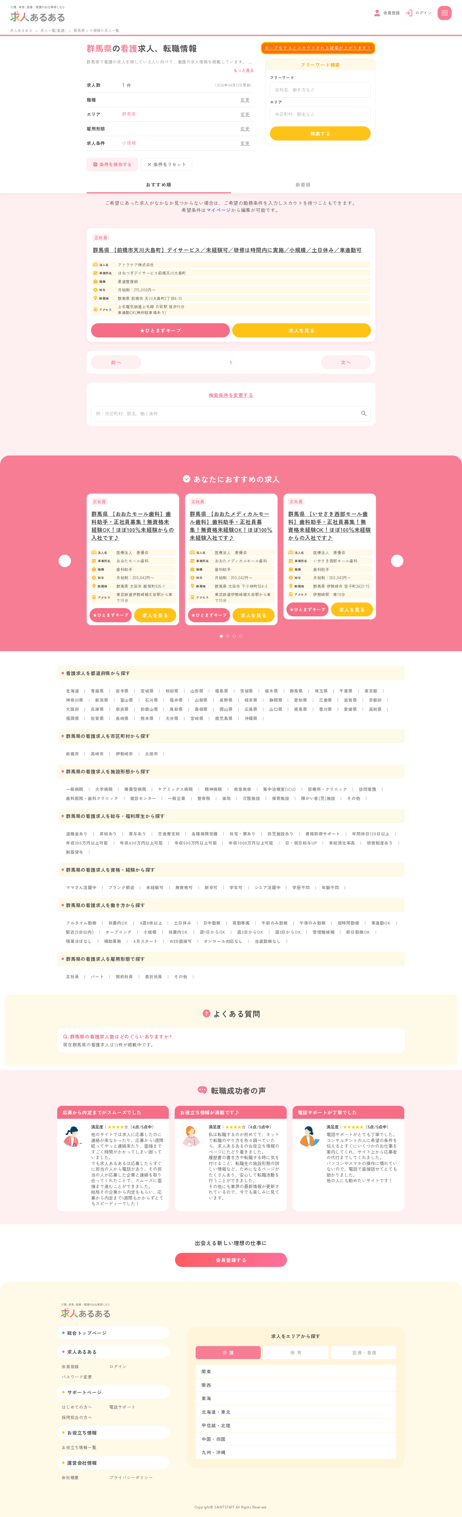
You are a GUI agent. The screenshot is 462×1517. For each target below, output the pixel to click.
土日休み (182, 925)
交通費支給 (169, 837)
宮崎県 (196, 723)
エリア (276, 102)
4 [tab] (240, 641)
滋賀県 (350, 705)
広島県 (251, 714)
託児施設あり (281, 837)
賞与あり (137, 837)
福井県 (176, 705)
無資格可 (184, 890)
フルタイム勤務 (81, 925)
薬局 (226, 802)
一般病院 (74, 793)
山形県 (196, 696)
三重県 (325, 705)
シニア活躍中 (268, 890)
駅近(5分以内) (80, 934)
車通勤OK (381, 925)
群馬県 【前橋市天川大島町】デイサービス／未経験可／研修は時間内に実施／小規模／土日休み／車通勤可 (227, 250)
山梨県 (201, 705)
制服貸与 (74, 855)
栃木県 (271, 696)
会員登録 (70, 1362)
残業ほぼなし (79, 943)
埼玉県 (321, 696)
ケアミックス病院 (175, 793)
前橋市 (72, 758)
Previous (65, 566)
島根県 (201, 714)
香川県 (325, 714)
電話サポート (122, 1402)
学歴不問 (301, 890)
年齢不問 (330, 890)
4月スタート (145, 943)
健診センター (143, 802)
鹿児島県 (223, 723)
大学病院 (104, 793)
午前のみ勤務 (275, 925)
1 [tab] (221, 641)
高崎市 (97, 758)
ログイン (118, 1362)
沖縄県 (251, 723)
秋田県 (172, 696)
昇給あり (108, 837)
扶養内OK (118, 925)
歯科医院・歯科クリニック (92, 802)
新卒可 (211, 890)
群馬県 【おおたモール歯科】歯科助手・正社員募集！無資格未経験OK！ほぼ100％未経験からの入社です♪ (132, 531)
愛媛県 (350, 714)
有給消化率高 (342, 846)
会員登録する (231, 1255)
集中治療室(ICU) (279, 793)
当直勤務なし (268, 943)
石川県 (151, 705)
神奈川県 (74, 705)
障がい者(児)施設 (318, 802)
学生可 (236, 890)
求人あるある (21, 30)
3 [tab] (234, 641)
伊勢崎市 (124, 758)
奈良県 (122, 714)
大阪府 (72, 714)
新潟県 (101, 705)
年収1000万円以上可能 (251, 846)
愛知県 (300, 705)
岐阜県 (251, 705)
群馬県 (296, 696)
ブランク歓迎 (121, 890)
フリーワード (282, 77)
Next (397, 566)
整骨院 (203, 802)
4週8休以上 (151, 925)
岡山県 (226, 714)
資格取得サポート (323, 837)
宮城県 (147, 696)
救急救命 (242, 793)
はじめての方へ (77, 1402)
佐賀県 (97, 723)
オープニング (118, 934)
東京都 (370, 696)
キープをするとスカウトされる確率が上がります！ (318, 48)
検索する (320, 133)
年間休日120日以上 (371, 837)
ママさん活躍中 (81, 890)
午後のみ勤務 (313, 925)
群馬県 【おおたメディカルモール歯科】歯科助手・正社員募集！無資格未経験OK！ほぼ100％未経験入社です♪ (231, 531)
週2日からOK (250, 934)
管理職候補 (323, 934)
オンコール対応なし (223, 943)
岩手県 (122, 696)
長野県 (226, 705)
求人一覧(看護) (53, 30)
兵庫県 (97, 714)
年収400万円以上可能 (141, 846)
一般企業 (176, 802)
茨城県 (246, 696)
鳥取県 (176, 714)
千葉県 (345, 696)
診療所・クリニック (327, 793)
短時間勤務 (348, 925)
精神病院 (213, 793)
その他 (353, 802)
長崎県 (122, 723)
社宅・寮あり (243, 837)
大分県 (172, 723)
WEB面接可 (181, 943)
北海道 (72, 696)
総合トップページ (87, 1328)
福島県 (221, 696)
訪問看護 (367, 793)
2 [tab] (227, 641)
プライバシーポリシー (131, 1473)
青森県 (97, 696)
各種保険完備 (205, 837)
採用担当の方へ (77, 1413)
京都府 (375, 705)
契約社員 (124, 978)
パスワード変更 (77, 1372)
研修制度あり (380, 846)
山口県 (275, 714)
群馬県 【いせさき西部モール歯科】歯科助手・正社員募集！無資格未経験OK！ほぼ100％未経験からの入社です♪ (329, 531)
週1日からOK (213, 934)
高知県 (375, 714)
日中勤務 (212, 925)
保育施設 (280, 802)
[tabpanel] (133, 565)
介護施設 (251, 802)
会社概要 (70, 1473)
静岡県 (275, 705)
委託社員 (153, 978)
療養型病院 (135, 793)
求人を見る (302, 330)
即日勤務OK (358, 934)
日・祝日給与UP (301, 846)
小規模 (149, 934)
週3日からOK (288, 934)
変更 (245, 100)
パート (97, 978)
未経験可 (155, 890)
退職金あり (77, 837)
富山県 (126, 705)
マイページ (218, 209)
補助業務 (112, 943)
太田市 (151, 758)
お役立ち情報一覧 (79, 1443)
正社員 (72, 978)
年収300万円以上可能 (87, 846)
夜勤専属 (241, 925)
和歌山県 (149, 714)
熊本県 (147, 723)
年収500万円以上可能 (196, 846)
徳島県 (300, 714)
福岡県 (72, 723)
